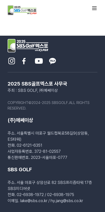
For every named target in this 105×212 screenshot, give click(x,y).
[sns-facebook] (24, 59)
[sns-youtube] (39, 59)
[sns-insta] (11, 59)
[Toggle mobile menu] (94, 8)
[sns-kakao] (52, 59)
